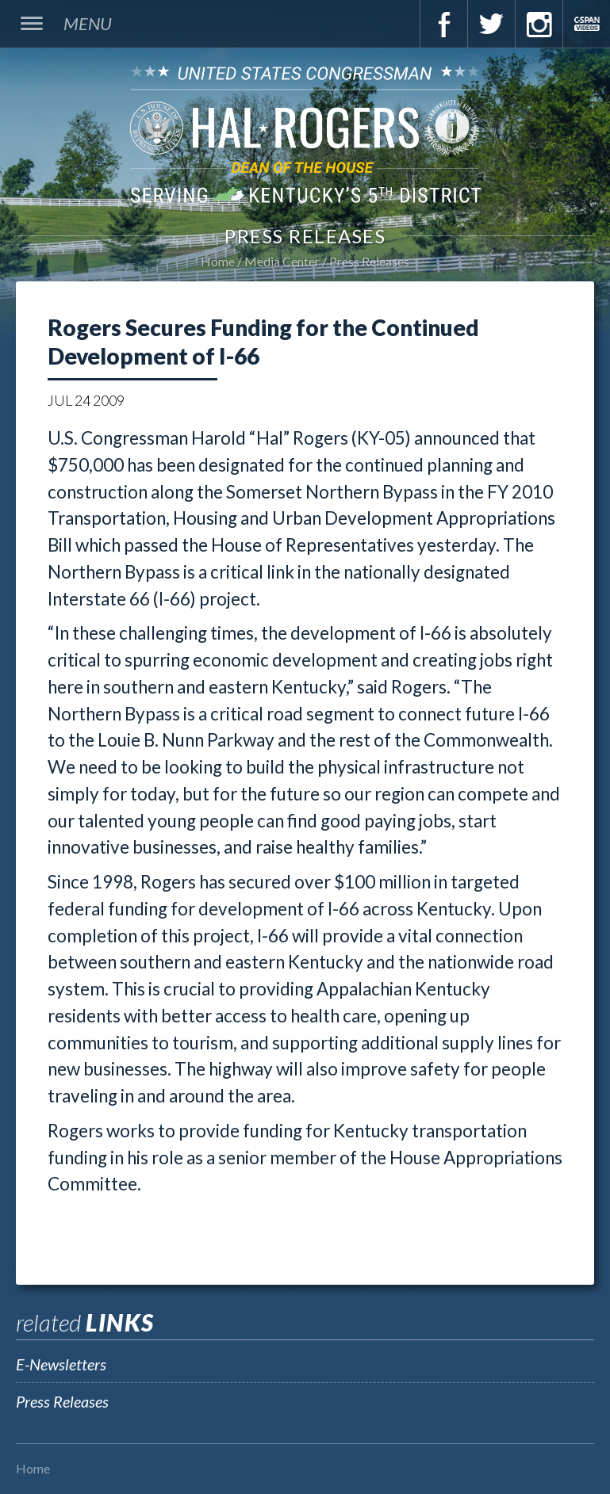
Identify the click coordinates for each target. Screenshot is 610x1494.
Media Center (282, 261)
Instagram (538, 24)
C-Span (586, 24)
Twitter (491, 24)
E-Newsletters (61, 1364)
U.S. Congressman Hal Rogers (305, 133)
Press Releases (369, 261)
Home (218, 261)
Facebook (443, 24)
